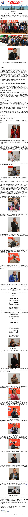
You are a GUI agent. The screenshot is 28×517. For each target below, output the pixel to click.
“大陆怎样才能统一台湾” (23, 484)
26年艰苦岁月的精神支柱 (5, 511)
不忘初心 (3, 510)
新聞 (1, 5)
